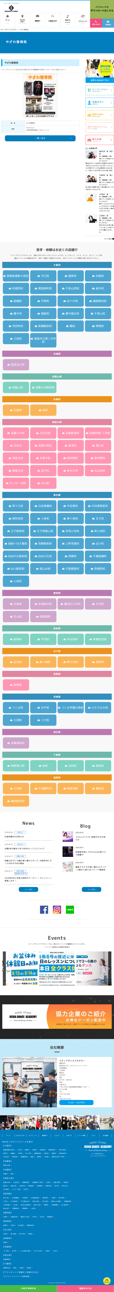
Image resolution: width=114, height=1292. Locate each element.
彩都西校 (17, 288)
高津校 (72, 445)
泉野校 (100, 662)
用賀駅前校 (45, 543)
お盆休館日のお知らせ (14, 836)
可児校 (45, 639)
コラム (93, 1135)
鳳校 (72, 326)
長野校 (18, 685)
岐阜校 (18, 639)
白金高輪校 (45, 506)
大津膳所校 (45, 788)
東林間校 (99, 458)
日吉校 (18, 445)
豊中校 (18, 313)
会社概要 (105, 1135)
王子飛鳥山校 (45, 531)
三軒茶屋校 (72, 543)
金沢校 (18, 662)
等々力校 (17, 506)
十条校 (45, 518)
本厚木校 (45, 458)
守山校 (18, 616)
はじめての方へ (20, 1135)
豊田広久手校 (72, 604)
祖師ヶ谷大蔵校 (17, 543)
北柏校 (72, 766)
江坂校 (18, 339)
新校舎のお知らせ (21, 874)
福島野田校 (100, 301)
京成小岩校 (72, 531)
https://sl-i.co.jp (65, 1099)
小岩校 (18, 581)
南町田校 (17, 518)
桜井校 (100, 288)
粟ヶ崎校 (45, 662)
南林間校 (72, 458)
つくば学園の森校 (72, 708)
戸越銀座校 (72, 569)
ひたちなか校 (100, 708)
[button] (4, 968)
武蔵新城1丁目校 (99, 433)
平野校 (45, 301)
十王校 (45, 720)
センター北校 (17, 483)
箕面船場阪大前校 (18, 276)
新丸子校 (72, 471)
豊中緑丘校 (72, 313)
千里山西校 (72, 288)
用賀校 (72, 556)
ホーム (8, 1135)
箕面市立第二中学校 (45, 340)
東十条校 (72, 518)
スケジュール (32, 1135)
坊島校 (100, 276)
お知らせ (20, 832)
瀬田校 (100, 788)
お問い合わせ (96, 22)
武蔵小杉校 (18, 433)
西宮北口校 (18, 365)
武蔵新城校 (72, 433)
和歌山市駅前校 (45, 387)
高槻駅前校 (45, 326)
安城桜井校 (45, 604)
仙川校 (100, 543)
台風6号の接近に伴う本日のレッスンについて (25, 848)
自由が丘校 (45, 556)
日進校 (18, 604)
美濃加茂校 (100, 639)
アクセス (57, 1135)
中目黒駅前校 (100, 506)
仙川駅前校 (18, 569)
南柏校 (100, 766)
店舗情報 (108, 23)
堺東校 (100, 326)
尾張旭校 (45, 616)
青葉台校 (17, 471)
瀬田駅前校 (18, 801)
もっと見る (108, 239)
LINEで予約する (28, 1288)
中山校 (45, 483)
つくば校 (17, 708)
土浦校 (18, 720)
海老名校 (17, 458)
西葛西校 (99, 569)
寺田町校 (17, 326)
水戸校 (45, 708)
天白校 (100, 604)
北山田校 (99, 471)
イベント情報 (81, 1135)
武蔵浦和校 (18, 743)
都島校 (72, 276)
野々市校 (72, 662)
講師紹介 (45, 1135)
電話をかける (85, 1288)
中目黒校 (72, 506)
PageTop (107, 1282)
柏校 (45, 766)
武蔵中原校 (45, 445)
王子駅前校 (18, 531)
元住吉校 (45, 433)
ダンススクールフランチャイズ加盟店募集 (16, 1276)
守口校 (45, 276)
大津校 (18, 788)
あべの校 (72, 301)
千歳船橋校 (100, 556)
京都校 (18, 410)
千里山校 (99, 313)
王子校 (100, 518)
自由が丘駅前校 (17, 556)
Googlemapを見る (76, 1102)
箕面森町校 (45, 288)
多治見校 (72, 639)
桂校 (45, 410)
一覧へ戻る (40, 138)
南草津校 (72, 788)
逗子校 (45, 471)
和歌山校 (17, 387)
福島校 (45, 313)
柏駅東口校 (18, 766)
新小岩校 (99, 531)
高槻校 (18, 301)
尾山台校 (45, 569)
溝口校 (100, 445)
